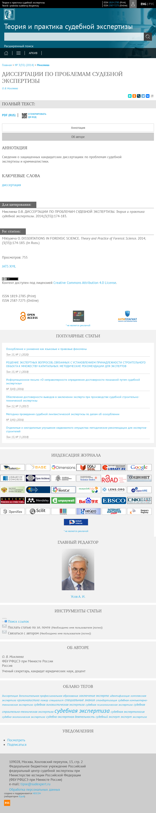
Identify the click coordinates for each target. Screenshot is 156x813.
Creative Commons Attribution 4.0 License (84, 282)
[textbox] (78, 37)
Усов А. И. (78, 596)
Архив (33, 53)
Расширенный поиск (19, 46)
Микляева (43, 65)
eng (143, 4)
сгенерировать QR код (31, 115)
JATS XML (9, 266)
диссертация (11, 185)
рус (151, 4)
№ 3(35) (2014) (24, 65)
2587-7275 (114, 5)
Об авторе (78, 137)
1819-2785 (114, 2)
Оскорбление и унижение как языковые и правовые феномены (46, 349)
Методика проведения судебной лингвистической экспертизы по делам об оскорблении (62, 414)
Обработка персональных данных (34, 789)
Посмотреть (16, 740)
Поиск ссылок (18, 621)
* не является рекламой (78, 325)
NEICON (37, 793)
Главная (7, 65)
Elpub (21, 796)
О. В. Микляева (10, 88)
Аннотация (78, 128)
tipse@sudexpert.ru (35, 784)
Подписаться (16, 744)
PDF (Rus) (9, 115)
